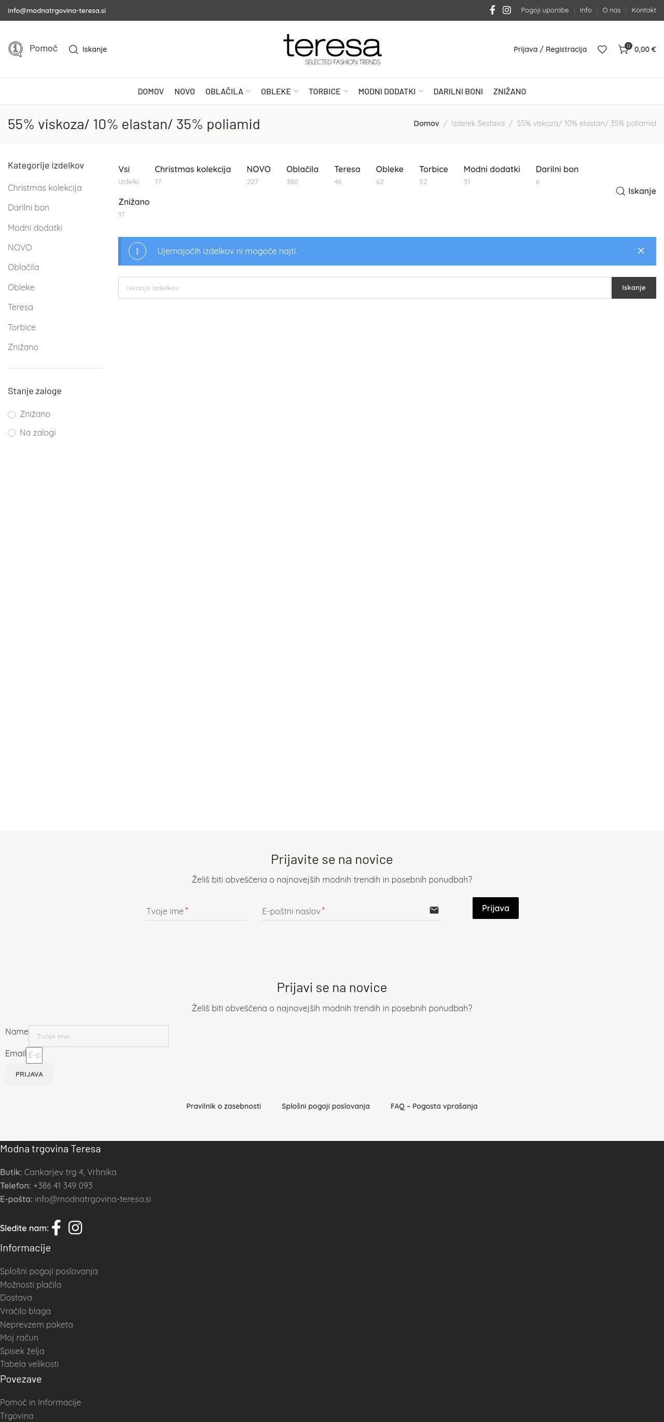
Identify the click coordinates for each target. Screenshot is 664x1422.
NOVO (20, 247)
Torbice (22, 327)
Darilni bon (28, 207)
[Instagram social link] (507, 10)
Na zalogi (38, 432)
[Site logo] (332, 49)
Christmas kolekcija (45, 188)
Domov (426, 123)
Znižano (23, 347)
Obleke (21, 287)
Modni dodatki (35, 227)
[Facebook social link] (492, 10)
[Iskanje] (87, 49)
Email (15, 1053)
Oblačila (23, 267)
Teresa (20, 307)
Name (17, 1031)
